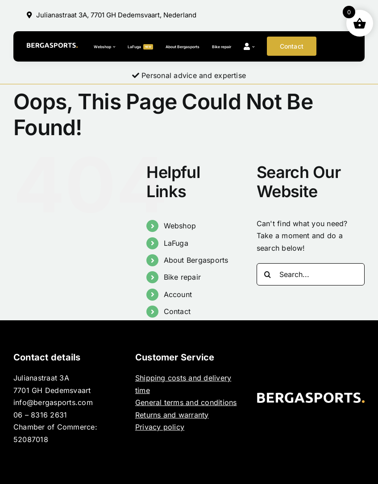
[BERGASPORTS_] (52, 46)
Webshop (180, 225)
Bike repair (182, 277)
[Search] (268, 274)
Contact (177, 311)
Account (178, 294)
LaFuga (176, 243)
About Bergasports (196, 260)
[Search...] (311, 274)
